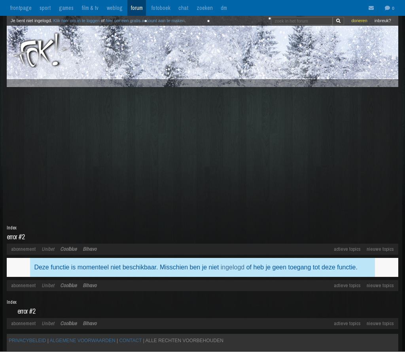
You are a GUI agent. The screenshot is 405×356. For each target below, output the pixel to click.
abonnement (23, 249)
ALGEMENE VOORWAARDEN (82, 340)
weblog (115, 7)
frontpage (21, 7)
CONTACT (130, 340)
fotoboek (160, 7)
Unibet (48, 249)
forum (137, 7)
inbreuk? (383, 20)
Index (12, 228)
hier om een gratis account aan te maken (145, 20)
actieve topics (347, 249)
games (66, 7)
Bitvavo (90, 249)
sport (45, 7)
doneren (359, 20)
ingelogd (233, 267)
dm (224, 7)
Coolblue (68, 249)
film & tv (89, 7)
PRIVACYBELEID (27, 340)
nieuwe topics (380, 249)
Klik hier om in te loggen (76, 20)
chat (183, 7)
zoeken (205, 7)
